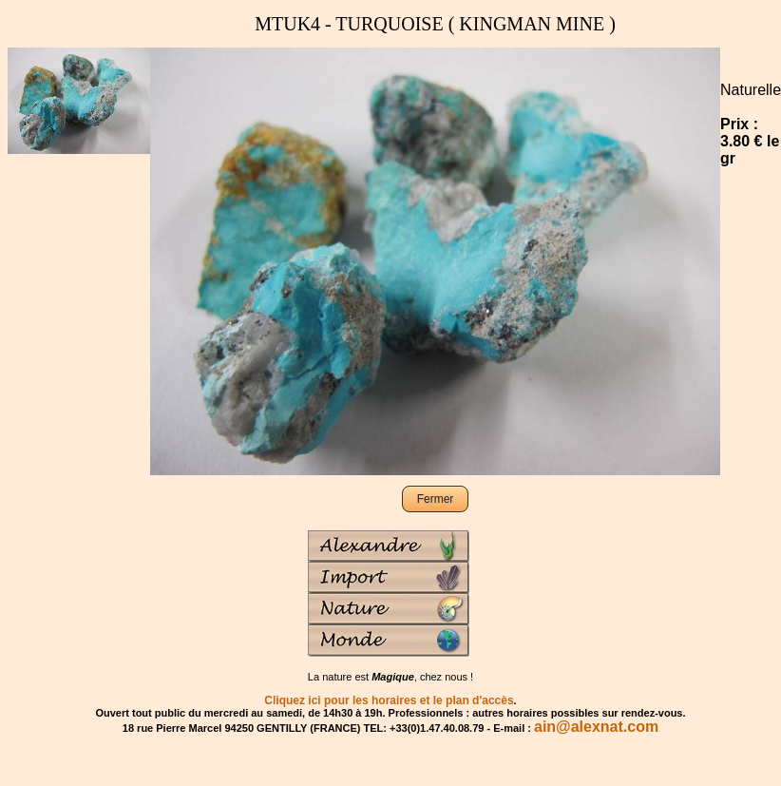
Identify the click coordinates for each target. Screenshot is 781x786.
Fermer (435, 499)
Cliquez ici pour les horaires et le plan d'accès (388, 700)
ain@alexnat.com (596, 727)
